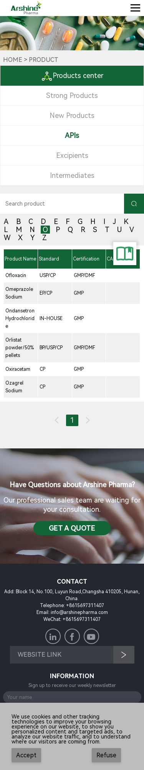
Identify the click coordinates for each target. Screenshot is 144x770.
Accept (26, 755)
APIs (72, 135)
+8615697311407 (85, 605)
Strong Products (72, 95)
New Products (72, 115)
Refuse (106, 755)
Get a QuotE (72, 528)
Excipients (72, 155)
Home (12, 59)
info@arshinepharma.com (79, 612)
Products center (72, 75)
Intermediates (72, 175)
